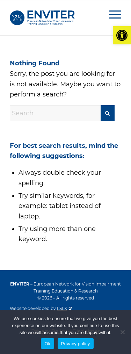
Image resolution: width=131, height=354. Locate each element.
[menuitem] (111, 14)
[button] (122, 35)
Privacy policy (75, 343)
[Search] (62, 113)
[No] (122, 331)
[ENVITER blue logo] (54, 17)
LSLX (64, 308)
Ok (47, 343)
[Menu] (111, 14)
